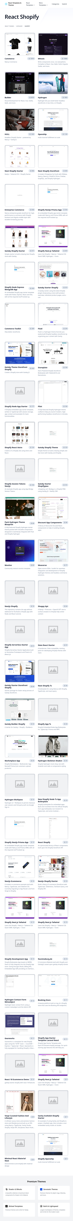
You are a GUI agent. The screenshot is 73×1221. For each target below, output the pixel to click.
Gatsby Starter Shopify (48, 287)
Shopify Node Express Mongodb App (14, 288)
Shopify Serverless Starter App (16, 646)
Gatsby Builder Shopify (15, 724)
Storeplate (42, 367)
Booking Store (44, 1000)
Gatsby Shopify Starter (15, 251)
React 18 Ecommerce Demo (17, 1079)
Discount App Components (50, 522)
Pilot (40, 406)
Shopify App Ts (44, 724)
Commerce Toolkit (13, 328)
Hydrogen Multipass (14, 799)
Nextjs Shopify (11, 606)
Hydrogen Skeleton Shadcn (50, 760)
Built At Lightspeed (50, 1206)
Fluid (40, 328)
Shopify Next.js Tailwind (48, 251)
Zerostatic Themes (50, 1189)
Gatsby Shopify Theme (48, 447)
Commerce (9, 58)
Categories (55, 4)
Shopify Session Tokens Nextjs (15, 485)
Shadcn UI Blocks (15, 1189)
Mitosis (41, 58)
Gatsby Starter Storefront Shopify (16, 686)
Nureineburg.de (45, 959)
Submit (64, 4)
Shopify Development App (16, 959)
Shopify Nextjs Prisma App (50, 210)
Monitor (8, 565)
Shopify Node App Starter (16, 406)
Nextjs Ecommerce (13, 881)
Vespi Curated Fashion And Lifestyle (17, 1117)
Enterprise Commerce (14, 210)
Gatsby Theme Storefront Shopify (16, 368)
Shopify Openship (46, 1159)
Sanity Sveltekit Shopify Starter (48, 1117)
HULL (7, 134)
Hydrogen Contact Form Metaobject (15, 1000)
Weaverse (42, 565)
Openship (42, 134)
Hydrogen (42, 97)
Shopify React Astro (13, 447)
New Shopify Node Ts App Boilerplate (49, 800)
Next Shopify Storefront (48, 171)
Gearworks (9, 1038)
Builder (8, 97)
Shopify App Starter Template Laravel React (48, 1039)
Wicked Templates (16, 1206)
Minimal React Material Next (15, 1159)
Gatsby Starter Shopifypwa (44, 485)
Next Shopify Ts (45, 685)
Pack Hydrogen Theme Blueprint (15, 523)
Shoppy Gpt (43, 606)
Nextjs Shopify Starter (48, 881)
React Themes (9, 26)
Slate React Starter (46, 645)
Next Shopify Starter (14, 171)
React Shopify (44, 842)
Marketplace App (12, 760)
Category (19, 26)
